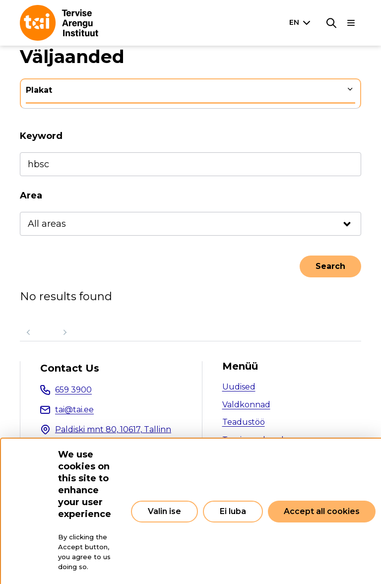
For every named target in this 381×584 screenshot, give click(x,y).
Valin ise (164, 511)
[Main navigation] (351, 23)
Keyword (41, 135)
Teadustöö (243, 422)
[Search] (331, 23)
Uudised (238, 386)
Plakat (39, 90)
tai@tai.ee (74, 409)
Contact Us (69, 368)
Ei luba (233, 511)
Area (31, 195)
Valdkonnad (246, 404)
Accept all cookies (322, 511)
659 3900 (73, 389)
